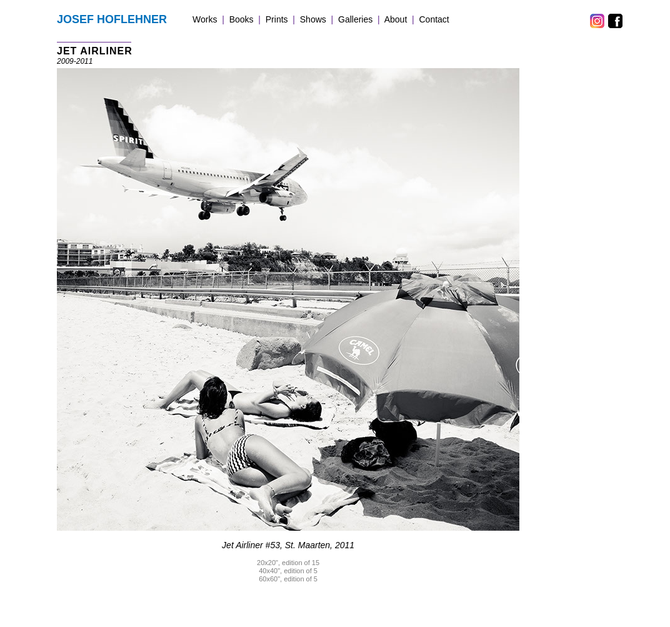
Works (204, 19)
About (396, 19)
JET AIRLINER (94, 51)
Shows (313, 19)
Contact (434, 19)
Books (241, 19)
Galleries (355, 19)
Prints (277, 19)
